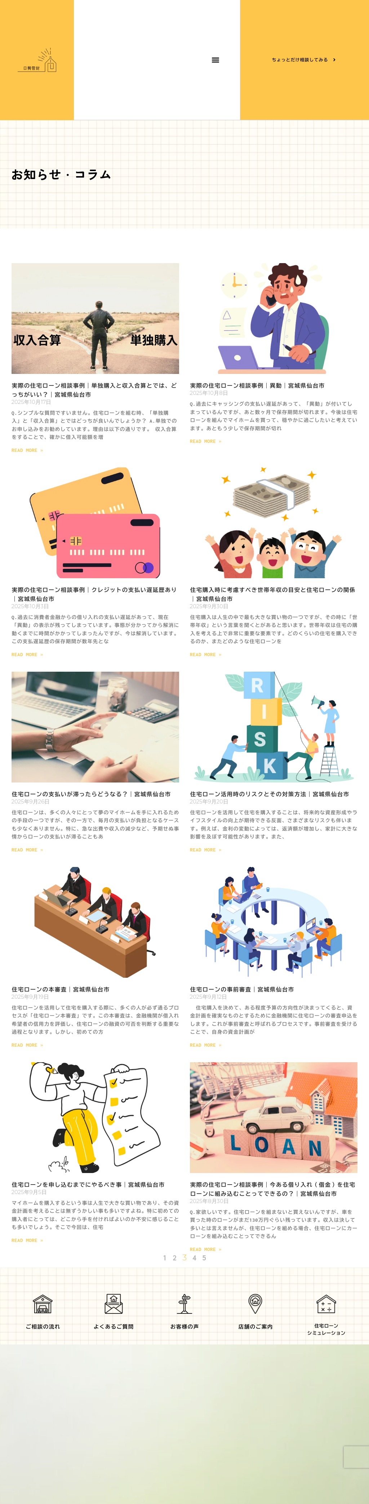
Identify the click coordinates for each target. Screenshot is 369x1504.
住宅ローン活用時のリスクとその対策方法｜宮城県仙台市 (269, 794)
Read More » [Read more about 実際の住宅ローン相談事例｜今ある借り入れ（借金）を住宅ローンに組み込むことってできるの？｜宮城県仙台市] (206, 1249)
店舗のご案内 (255, 1327)
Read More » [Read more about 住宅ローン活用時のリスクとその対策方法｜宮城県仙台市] (206, 850)
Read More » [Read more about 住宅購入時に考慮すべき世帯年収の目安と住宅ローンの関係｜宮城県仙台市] (206, 654)
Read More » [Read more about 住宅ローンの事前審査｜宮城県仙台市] (206, 1045)
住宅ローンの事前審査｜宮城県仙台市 (242, 989)
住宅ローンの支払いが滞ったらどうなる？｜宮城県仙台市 (91, 794)
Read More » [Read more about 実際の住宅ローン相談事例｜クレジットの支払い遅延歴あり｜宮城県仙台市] (27, 654)
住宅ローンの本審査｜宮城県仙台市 (61, 989)
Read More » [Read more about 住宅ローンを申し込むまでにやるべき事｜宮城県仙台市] (27, 1240)
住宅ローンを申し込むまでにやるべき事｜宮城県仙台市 (88, 1185)
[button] (215, 60)
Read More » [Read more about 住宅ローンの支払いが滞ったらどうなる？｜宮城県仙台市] (27, 850)
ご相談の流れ (43, 1327)
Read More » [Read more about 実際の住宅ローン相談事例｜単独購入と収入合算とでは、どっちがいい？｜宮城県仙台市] (27, 450)
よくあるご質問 (113, 1327)
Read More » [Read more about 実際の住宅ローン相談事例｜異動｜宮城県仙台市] (206, 441)
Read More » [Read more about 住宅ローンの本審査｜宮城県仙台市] (27, 1045)
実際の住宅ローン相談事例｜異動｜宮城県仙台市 (257, 386)
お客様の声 (184, 1327)
